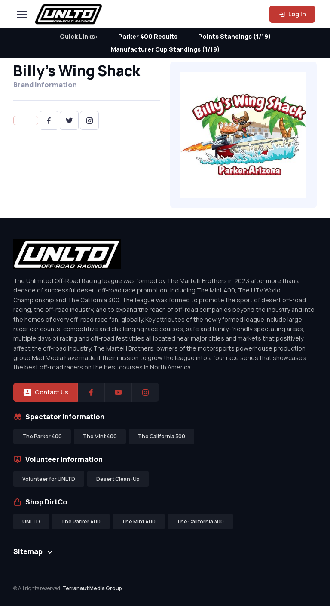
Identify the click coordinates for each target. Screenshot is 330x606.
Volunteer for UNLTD (48, 479)
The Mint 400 (100, 436)
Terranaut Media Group (92, 588)
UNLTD (31, 521)
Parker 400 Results (147, 36)
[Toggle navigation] (21, 14)
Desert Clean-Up (118, 479)
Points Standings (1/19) (234, 36)
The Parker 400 (42, 436)
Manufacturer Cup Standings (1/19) (165, 49)
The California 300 (161, 436)
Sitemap (28, 551)
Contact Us (45, 392)
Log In (292, 14)
